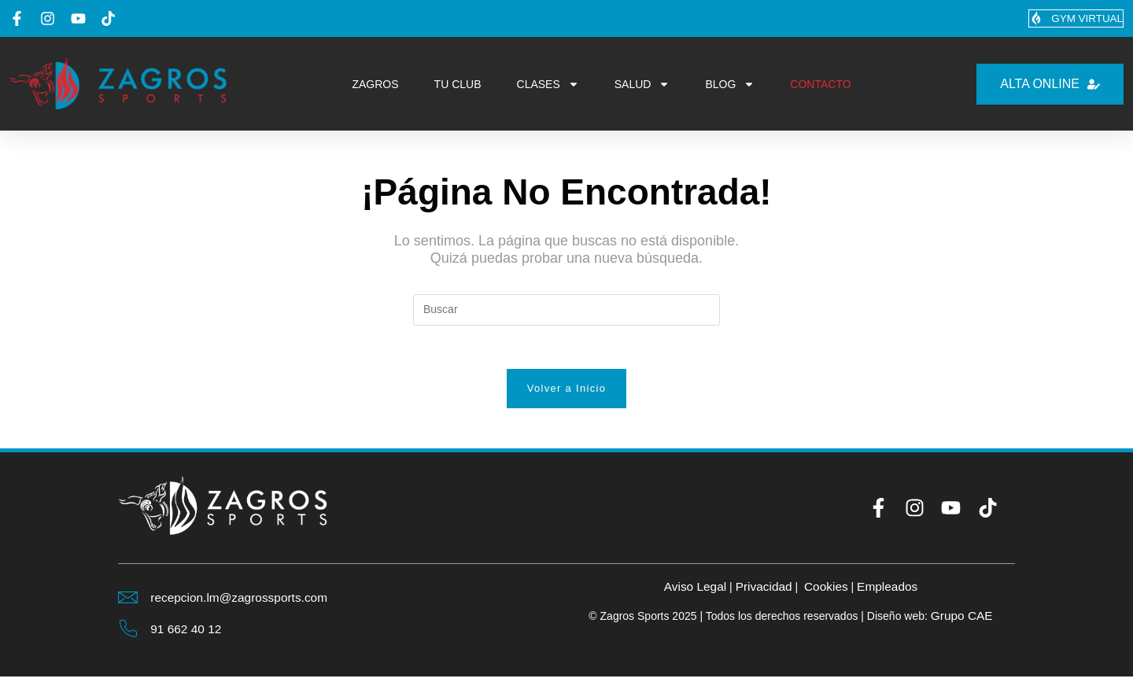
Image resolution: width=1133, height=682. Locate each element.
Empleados (890, 591)
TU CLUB (458, 85)
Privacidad (762, 591)
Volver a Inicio (566, 393)
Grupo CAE (961, 620)
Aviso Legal (691, 591)
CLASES (548, 85)
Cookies (827, 591)
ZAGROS (375, 85)
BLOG (730, 85)
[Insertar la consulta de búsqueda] (566, 310)
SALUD (642, 85)
